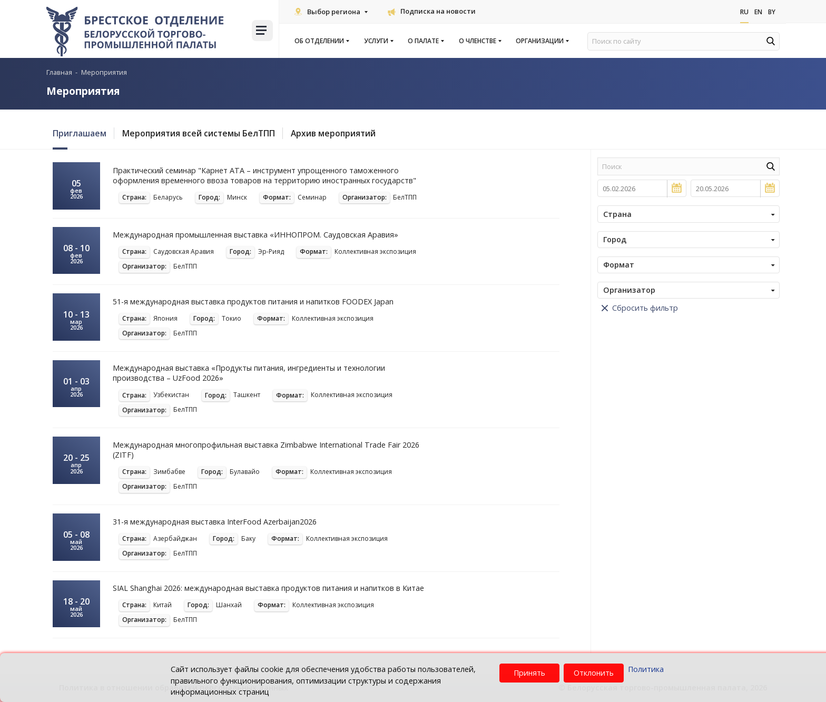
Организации (542, 41)
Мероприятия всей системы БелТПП (201, 133)
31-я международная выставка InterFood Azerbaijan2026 (215, 522)
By (771, 12)
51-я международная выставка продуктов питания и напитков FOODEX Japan (255, 301)
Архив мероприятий (339, 133)
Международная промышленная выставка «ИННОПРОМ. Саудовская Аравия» (256, 235)
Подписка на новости (432, 11)
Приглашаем (79, 133)
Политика (646, 669)
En (756, 12)
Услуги (378, 41)
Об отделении (321, 41)
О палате (425, 41)
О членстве (479, 41)
